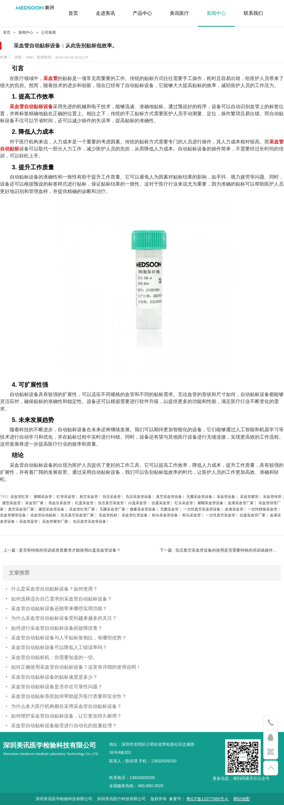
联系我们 (253, 13)
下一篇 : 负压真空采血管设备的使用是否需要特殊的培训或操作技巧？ (220, 550)
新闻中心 (216, 13)
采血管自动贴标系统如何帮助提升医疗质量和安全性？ (68, 696)
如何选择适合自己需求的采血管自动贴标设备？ (61, 599)
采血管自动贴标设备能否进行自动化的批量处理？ (64, 725)
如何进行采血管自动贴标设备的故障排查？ (56, 628)
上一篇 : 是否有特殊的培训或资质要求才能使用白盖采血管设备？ (62, 550)
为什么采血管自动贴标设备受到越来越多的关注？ (64, 618)
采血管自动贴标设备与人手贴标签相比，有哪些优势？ (68, 638)
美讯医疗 (179, 13)
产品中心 (142, 13)
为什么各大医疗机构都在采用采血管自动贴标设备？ (66, 706)
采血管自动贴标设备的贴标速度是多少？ (54, 677)
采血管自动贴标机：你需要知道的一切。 (54, 657)
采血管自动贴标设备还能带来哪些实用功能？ (59, 608)
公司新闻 (48, 32)
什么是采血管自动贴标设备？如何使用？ (54, 589)
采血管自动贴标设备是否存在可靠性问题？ (56, 686)
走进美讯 (105, 13)
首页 (73, 13)
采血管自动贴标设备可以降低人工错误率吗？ (59, 647)
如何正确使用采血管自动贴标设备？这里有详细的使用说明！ (76, 667)
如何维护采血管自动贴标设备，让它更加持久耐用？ (66, 716)
